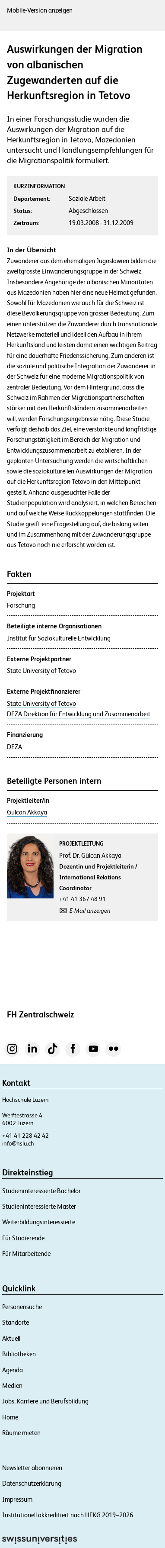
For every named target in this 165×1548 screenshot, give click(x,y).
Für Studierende (23, 1238)
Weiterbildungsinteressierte (38, 1222)
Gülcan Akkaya (27, 812)
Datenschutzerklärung (31, 1483)
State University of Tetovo (41, 670)
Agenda (12, 1370)
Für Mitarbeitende (26, 1253)
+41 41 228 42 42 (25, 1135)
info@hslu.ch (18, 1143)
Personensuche (22, 1306)
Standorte (15, 1322)
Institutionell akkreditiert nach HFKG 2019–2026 (67, 1515)
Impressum (17, 1499)
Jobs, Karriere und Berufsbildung (45, 1401)
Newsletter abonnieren (32, 1467)
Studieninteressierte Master (39, 1206)
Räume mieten (21, 1432)
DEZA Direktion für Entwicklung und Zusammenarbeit (78, 714)
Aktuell (11, 1338)
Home (10, 1417)
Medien (12, 1385)
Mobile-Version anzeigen (40, 10)
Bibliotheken (19, 1354)
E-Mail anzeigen (90, 910)
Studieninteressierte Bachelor (41, 1190)
